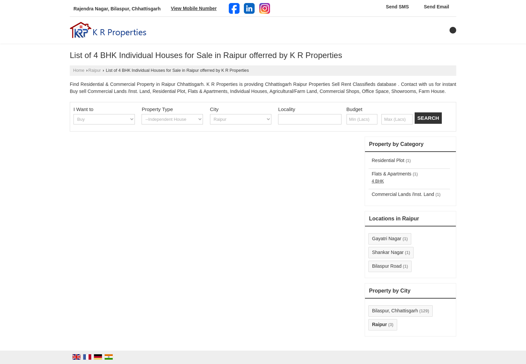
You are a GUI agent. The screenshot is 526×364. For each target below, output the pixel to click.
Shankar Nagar (388, 252)
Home (79, 70)
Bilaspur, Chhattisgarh (395, 310)
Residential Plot (388, 160)
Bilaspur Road (387, 266)
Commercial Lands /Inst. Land (403, 194)
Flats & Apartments (391, 173)
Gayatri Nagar (386, 238)
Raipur (94, 70)
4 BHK (378, 181)
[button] (194, 8)
